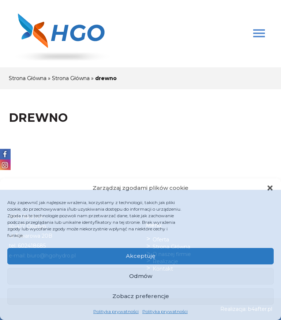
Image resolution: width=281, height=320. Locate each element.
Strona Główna (27, 78)
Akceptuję (140, 255)
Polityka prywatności (116, 311)
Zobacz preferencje (140, 296)
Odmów (140, 275)
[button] (270, 188)
